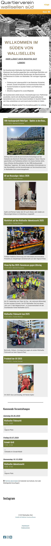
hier (39, 105)
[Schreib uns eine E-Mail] (10, 537)
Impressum (25, 526)
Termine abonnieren (11, 481)
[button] (25, 425)
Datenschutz (25, 528)
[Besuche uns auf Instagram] (7, 537)
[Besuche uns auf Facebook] (4, 537)
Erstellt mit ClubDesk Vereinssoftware (26, 517)
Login (46, 4)
